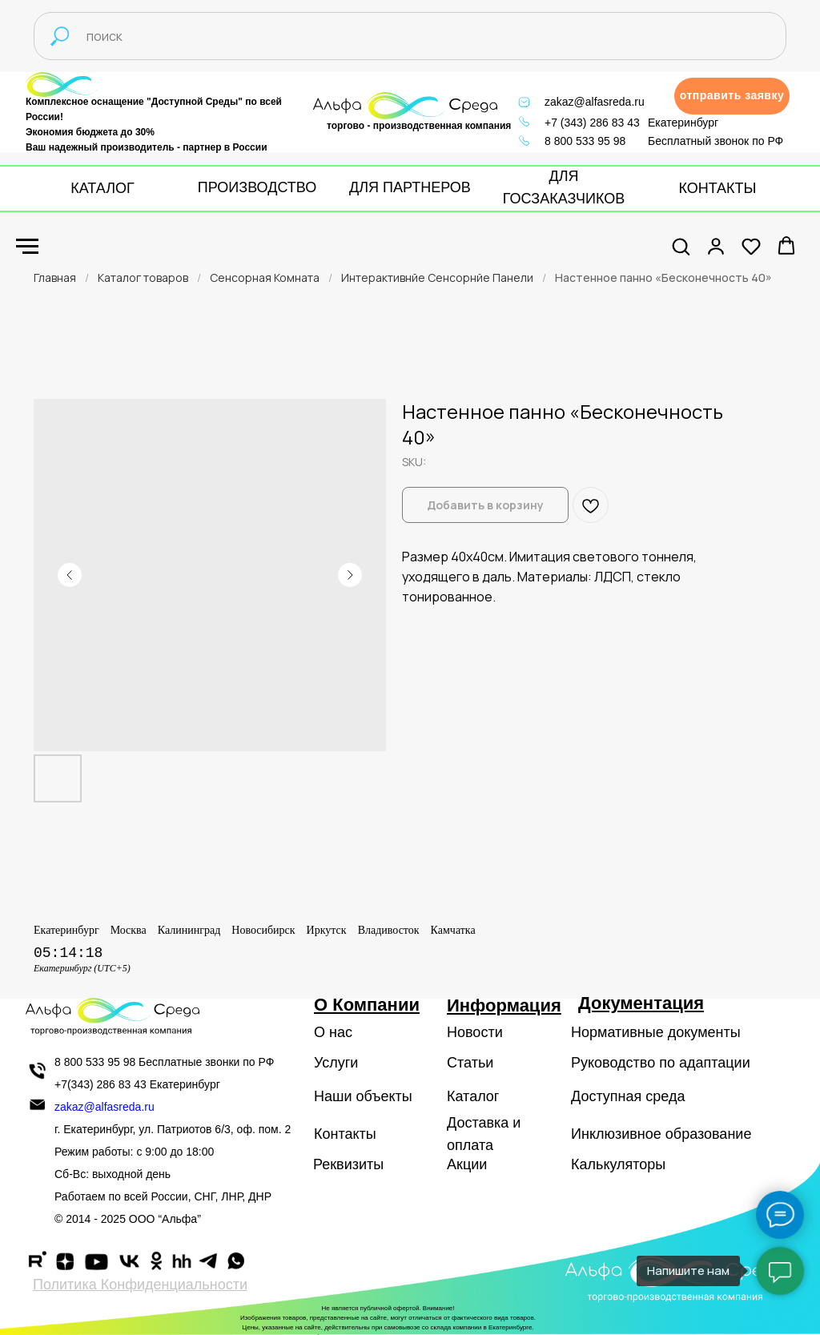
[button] (732, 96)
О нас (333, 1032)
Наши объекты (363, 1096)
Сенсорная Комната (265, 277)
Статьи (470, 1063)
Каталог (473, 1096)
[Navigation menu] (27, 247)
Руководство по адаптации (660, 1063)
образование (708, 1134)
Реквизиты (348, 1164)
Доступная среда (628, 1096)
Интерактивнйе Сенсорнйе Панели (437, 277)
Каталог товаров (143, 277)
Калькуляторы (618, 1164)
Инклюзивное (616, 1134)
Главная (55, 277)
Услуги (336, 1063)
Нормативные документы (656, 1032)
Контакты (345, 1134)
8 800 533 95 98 (585, 141)
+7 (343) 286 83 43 (592, 122)
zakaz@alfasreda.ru (595, 101)
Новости (475, 1032)
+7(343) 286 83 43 (100, 1084)
